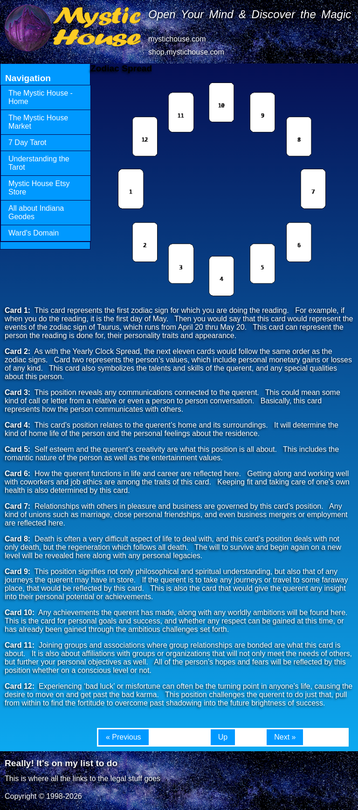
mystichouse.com (177, 39)
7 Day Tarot (27, 142)
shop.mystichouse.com (186, 52)
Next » (285, 737)
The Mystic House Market (38, 122)
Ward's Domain (33, 233)
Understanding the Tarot (38, 163)
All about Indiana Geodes (36, 212)
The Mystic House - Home (40, 97)
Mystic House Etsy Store (39, 188)
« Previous (123, 737)
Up (222, 737)
